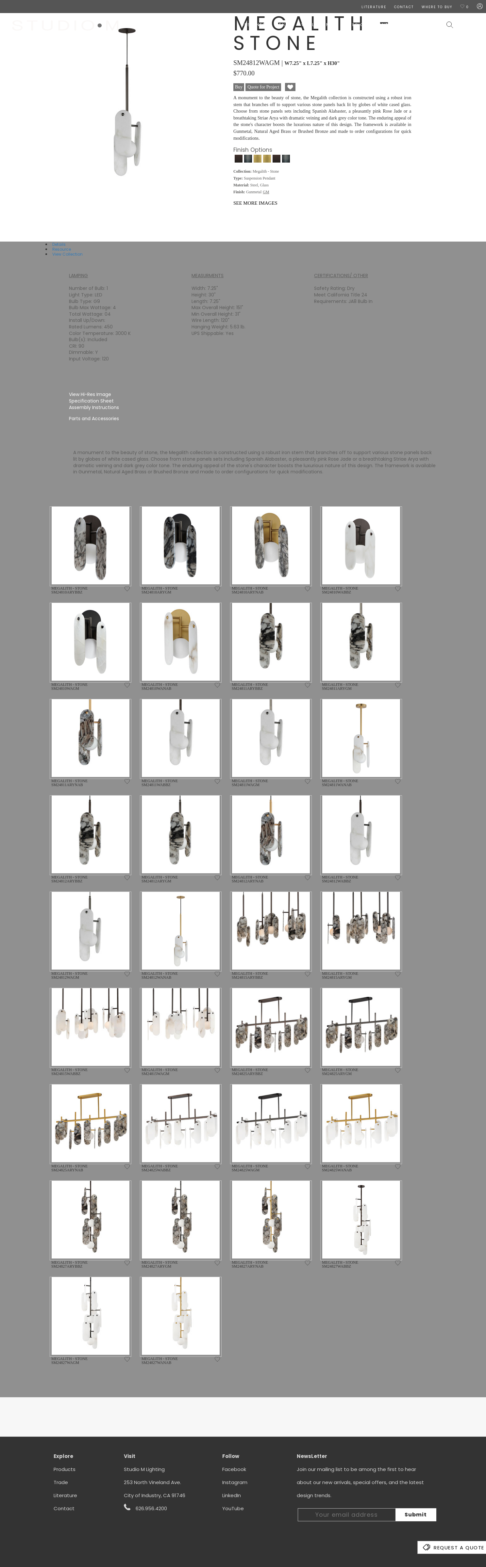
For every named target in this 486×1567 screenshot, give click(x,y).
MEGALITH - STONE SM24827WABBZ (340, 1264)
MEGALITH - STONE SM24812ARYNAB (250, 879)
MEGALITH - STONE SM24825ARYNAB (69, 1168)
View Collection (67, 254)
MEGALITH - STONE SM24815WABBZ (69, 1072)
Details (59, 244)
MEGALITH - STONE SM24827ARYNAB (250, 1264)
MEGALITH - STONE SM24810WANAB (160, 686)
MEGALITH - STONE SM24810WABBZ (340, 590)
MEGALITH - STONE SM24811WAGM (250, 783)
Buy (239, 87)
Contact (64, 1508)
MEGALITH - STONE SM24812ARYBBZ (69, 879)
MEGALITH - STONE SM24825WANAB (340, 1168)
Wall (307, 25)
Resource (61, 249)
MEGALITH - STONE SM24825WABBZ (160, 1168)
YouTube (233, 1508)
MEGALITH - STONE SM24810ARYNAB (250, 590)
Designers (255, 25)
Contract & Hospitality (408, 25)
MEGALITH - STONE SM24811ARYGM (340, 686)
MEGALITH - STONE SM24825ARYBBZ (250, 1072)
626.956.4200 (145, 1508)
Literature (65, 1495)
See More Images (255, 203)
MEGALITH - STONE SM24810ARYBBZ (69, 590)
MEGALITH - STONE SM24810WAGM (69, 686)
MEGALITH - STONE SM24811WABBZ (160, 783)
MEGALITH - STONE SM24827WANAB (160, 1360)
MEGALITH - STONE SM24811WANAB (340, 783)
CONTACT (404, 7)
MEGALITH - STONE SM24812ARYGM (160, 879)
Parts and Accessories (94, 418)
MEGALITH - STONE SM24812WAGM (69, 975)
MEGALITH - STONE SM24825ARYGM (340, 1072)
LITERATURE (373, 7)
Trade (61, 1482)
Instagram (234, 1482)
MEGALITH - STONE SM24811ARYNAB (69, 783)
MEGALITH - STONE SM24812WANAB (160, 975)
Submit (416, 1514)
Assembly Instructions (94, 407)
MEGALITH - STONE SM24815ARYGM (340, 975)
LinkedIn (231, 1495)
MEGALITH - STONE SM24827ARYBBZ (69, 1264)
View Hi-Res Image (90, 394)
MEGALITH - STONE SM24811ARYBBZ (250, 686)
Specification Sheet (91, 401)
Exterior (355, 25)
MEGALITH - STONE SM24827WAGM (69, 1360)
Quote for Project (263, 87)
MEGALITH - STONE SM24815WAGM (160, 1072)
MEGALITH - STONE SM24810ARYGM (160, 590)
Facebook (234, 1469)
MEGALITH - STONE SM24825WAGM (250, 1168)
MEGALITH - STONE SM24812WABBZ (340, 879)
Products (64, 1469)
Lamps (328, 25)
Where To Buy (437, 7)
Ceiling (285, 25)
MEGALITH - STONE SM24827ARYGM (160, 1264)
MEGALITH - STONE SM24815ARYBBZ (250, 975)
